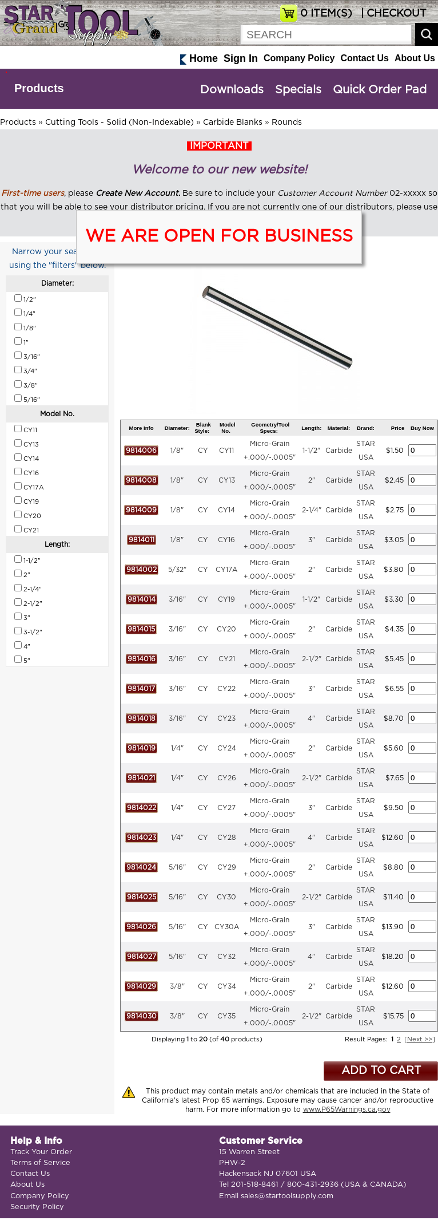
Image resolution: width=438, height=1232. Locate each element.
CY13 (226, 480)
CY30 (226, 897)
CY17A (226, 569)
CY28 (226, 837)
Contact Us (364, 58)
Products (39, 88)
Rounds (287, 123)
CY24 (226, 748)
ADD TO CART (381, 1070)
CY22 (226, 688)
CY (203, 450)
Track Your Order (41, 1152)
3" (311, 539)
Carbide (338, 450)
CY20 (226, 629)
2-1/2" (311, 659)
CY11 (226, 450)
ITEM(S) (326, 14)
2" (311, 480)
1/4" (177, 748)
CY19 (226, 599)
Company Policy (299, 58)
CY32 (226, 956)
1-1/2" (311, 450)
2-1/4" (311, 510)
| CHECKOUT (392, 14)
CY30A (226, 926)
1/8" (177, 450)
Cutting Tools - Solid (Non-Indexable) (119, 123)
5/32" (177, 569)
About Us (415, 58)
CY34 (226, 986)
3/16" (177, 599)
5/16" (177, 867)
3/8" (177, 986)
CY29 (226, 867)
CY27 (226, 807)
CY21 (226, 659)
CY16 (226, 539)
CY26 (226, 778)
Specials (298, 90)
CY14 (226, 510)
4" (311, 718)
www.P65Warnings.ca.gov (347, 1109)
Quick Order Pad (380, 90)
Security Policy (37, 1207)
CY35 (226, 1016)
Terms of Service (40, 1163)
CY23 (226, 718)
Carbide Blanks (232, 123)
